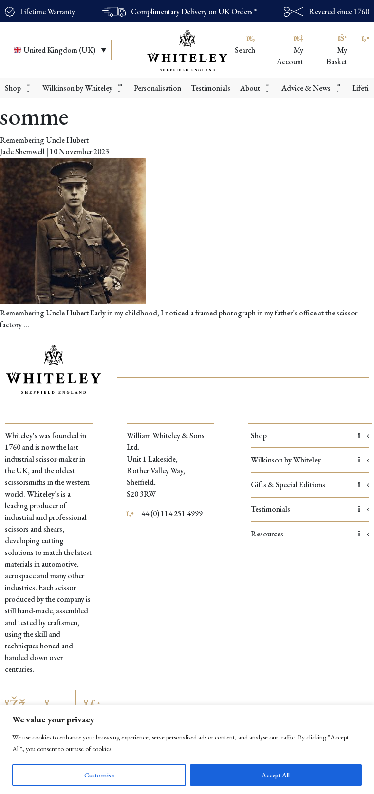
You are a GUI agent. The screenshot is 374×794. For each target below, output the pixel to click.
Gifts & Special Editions (310, 485)
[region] (187, 749)
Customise (99, 775)
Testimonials (310, 509)
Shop (310, 435)
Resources (310, 534)
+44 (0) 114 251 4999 (165, 513)
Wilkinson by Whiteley (310, 460)
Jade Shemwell (22, 152)
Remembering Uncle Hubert (44, 140)
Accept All (276, 775)
